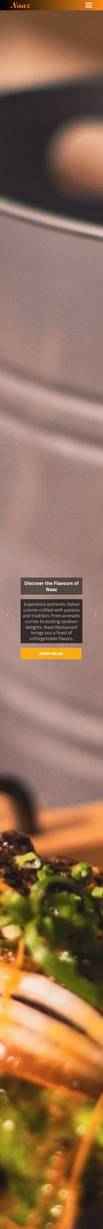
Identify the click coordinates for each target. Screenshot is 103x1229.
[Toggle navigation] (89, 5)
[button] (7, 614)
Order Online (51, 653)
